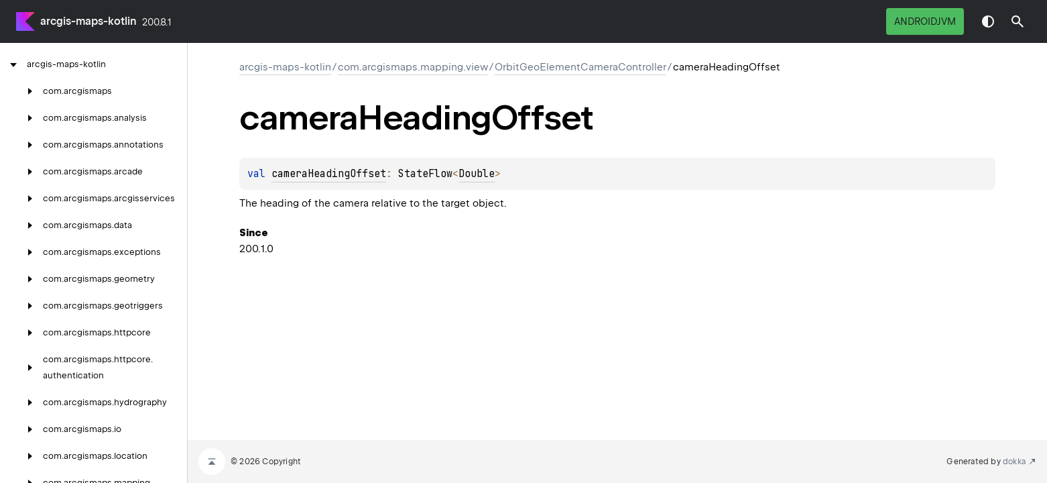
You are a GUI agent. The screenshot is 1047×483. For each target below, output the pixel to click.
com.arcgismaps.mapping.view (413, 67)
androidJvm (925, 21)
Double (476, 173)
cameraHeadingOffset (328, 173)
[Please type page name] (1017, 21)
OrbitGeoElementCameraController (580, 67)
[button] (1017, 21)
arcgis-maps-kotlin (88, 21)
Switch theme (988, 21)
